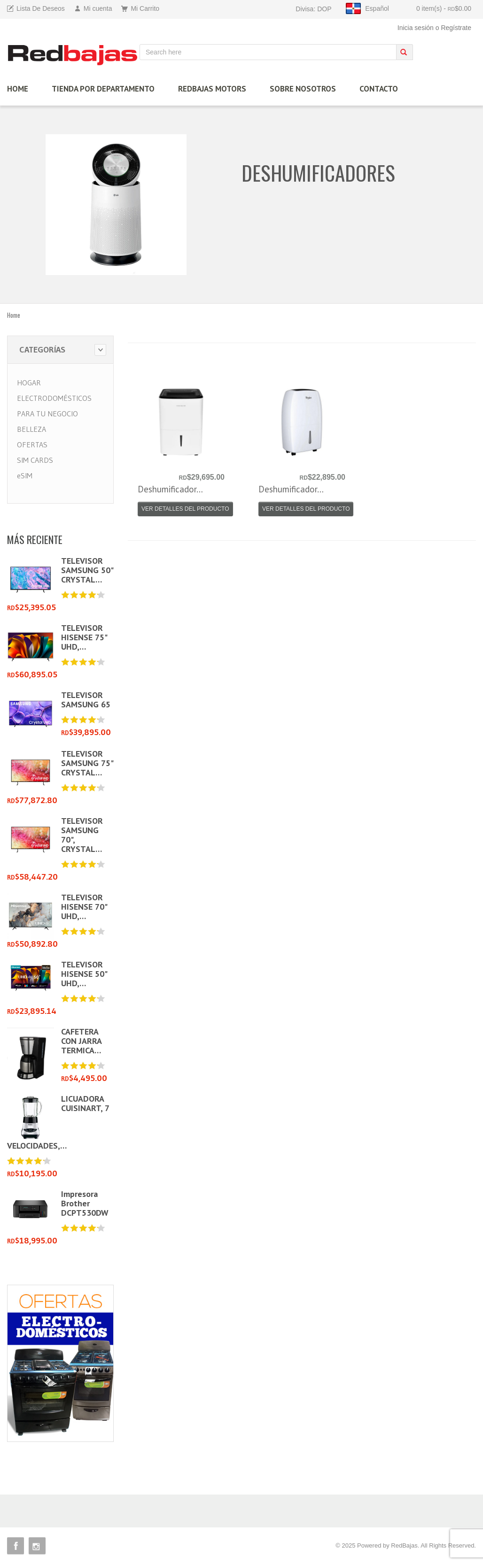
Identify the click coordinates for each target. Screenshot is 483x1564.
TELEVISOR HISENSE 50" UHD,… (84, 974)
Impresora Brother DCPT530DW (85, 1203)
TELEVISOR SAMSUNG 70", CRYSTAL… (82, 834)
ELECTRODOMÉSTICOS (54, 398)
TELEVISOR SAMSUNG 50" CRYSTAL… (87, 570)
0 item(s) (443, 8)
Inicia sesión (415, 27)
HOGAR (29, 382)
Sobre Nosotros (303, 89)
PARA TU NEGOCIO (47, 413)
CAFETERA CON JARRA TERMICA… (81, 1041)
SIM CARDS (35, 460)
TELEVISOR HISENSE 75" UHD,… (84, 637)
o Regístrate (453, 27)
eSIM (24, 475)
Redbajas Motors (212, 89)
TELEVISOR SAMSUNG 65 (85, 700)
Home (13, 315)
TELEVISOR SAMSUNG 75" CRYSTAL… (87, 763)
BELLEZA (31, 429)
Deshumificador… (170, 489)
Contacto (378, 89)
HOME (17, 89)
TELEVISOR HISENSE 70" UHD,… (84, 906)
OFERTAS (32, 444)
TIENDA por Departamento (103, 89)
